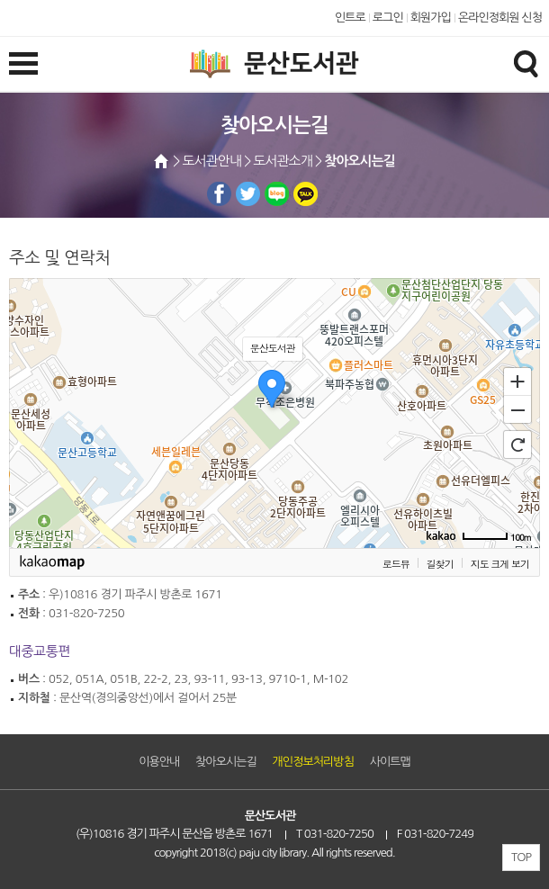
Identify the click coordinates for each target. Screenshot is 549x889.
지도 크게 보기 (500, 563)
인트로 (350, 17)
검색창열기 (525, 63)
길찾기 (440, 563)
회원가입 (430, 17)
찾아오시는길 (225, 762)
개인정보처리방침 (313, 762)
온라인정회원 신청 (500, 17)
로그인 (388, 17)
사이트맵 (390, 762)
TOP (521, 857)
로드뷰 (396, 563)
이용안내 (159, 762)
